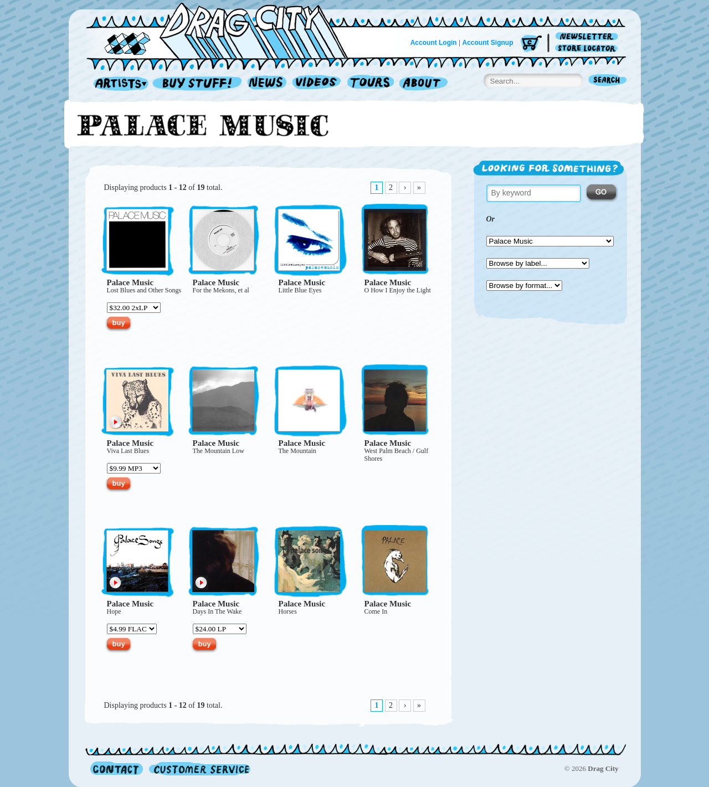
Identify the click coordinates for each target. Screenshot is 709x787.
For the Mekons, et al (221, 290)
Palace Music (130, 282)
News (267, 84)
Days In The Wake (217, 611)
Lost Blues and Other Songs (144, 290)
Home (223, 30)
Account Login (433, 43)
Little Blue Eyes (300, 290)
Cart (531, 44)
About (423, 84)
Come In (376, 611)
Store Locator (588, 48)
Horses (288, 611)
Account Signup (488, 43)
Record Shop (198, 84)
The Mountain (297, 451)
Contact (117, 768)
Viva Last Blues (128, 451)
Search (607, 81)
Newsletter (588, 37)
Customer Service (199, 768)
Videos (317, 84)
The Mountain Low (218, 451)
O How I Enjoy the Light (397, 290)
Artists (118, 84)
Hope (114, 611)
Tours (371, 84)
